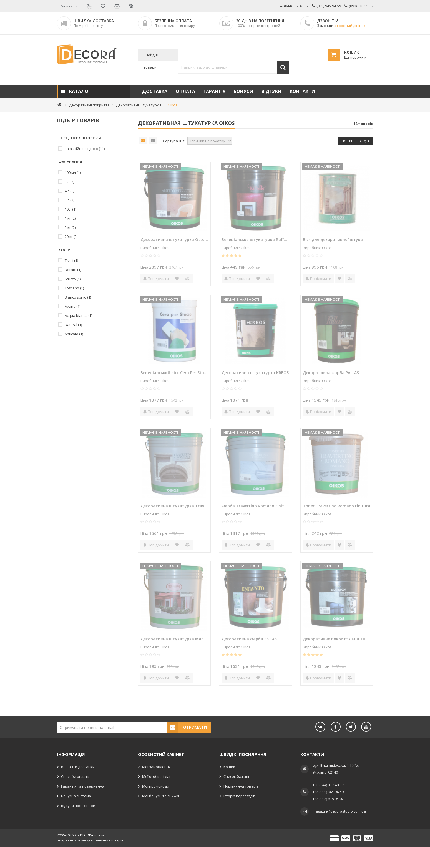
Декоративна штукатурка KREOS (255, 372)
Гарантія (214, 91)
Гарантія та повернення (82, 786)
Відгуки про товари (78, 805)
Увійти (67, 6)
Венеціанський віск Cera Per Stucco (174, 372)
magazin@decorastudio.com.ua (339, 811)
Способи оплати (75, 776)
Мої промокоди (155, 786)
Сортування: (174, 140)
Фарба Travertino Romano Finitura (255, 505)
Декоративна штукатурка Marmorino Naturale (174, 638)
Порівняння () (355, 141)
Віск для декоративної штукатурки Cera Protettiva (337, 239)
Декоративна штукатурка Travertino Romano (174, 505)
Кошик (229, 766)
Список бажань (236, 776)
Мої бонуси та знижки (161, 795)
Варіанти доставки (78, 766)
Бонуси (243, 91)
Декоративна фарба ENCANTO (252, 638)
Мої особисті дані (157, 776)
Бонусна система (76, 795)
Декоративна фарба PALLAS (331, 372)
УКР (89, 6)
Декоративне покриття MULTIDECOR (337, 638)
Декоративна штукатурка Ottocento (174, 239)
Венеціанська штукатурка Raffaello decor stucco (255, 239)
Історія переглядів (239, 795)
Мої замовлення (156, 766)
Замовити (341, 25)
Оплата (185, 91)
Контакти (302, 91)
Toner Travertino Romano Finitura (336, 505)
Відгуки (271, 91)
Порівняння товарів (241, 786)
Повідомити (156, 278)
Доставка (154, 91)
